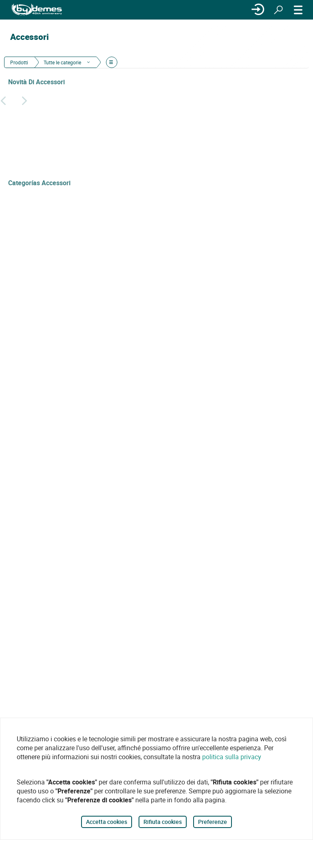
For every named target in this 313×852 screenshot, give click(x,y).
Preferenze (212, 822)
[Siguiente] (24, 100)
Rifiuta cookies (162, 822)
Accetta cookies (106, 822)
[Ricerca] (278, 9)
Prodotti (19, 62)
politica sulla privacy (231, 756)
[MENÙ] (298, 9)
